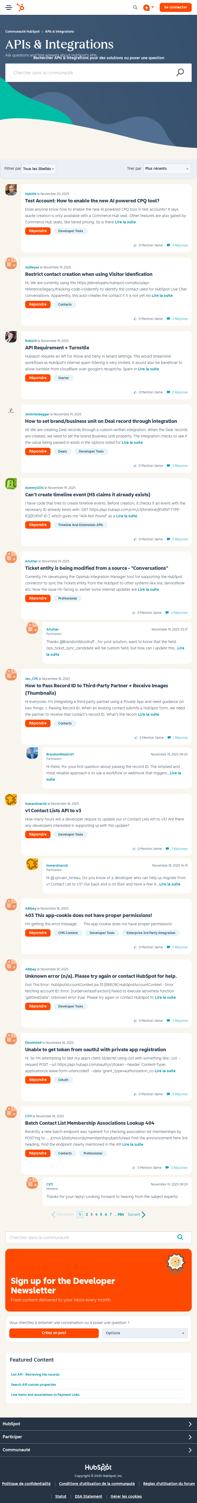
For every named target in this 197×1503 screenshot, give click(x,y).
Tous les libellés (37, 169)
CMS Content (68, 933)
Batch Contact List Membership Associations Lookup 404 (89, 1123)
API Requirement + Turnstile (57, 348)
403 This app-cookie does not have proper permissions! (88, 915)
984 (121, 1214)
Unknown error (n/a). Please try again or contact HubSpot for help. (101, 976)
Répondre (38, 231)
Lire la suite (125, 222)
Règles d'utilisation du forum (169, 1484)
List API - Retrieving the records (35, 1374)
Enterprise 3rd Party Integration (151, 933)
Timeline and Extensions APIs (80, 525)
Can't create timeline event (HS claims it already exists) (87, 495)
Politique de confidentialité (26, 1484)
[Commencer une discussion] (148, 7)
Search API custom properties (33, 1385)
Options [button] (113, 1333)
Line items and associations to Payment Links (45, 1395)
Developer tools (70, 231)
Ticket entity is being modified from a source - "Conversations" (96, 568)
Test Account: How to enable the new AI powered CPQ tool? (92, 201)
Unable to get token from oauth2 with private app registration (95, 1050)
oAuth (63, 1080)
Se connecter (175, 7)
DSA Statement (88, 1496)
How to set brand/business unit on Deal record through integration (101, 421)
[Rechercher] (98, 72)
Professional (67, 598)
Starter (63, 378)
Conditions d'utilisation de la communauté (97, 1484)
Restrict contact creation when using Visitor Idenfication (89, 274)
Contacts (65, 304)
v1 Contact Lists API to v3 (53, 811)
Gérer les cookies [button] (126, 1496)
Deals (62, 451)
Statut (60, 1496)
